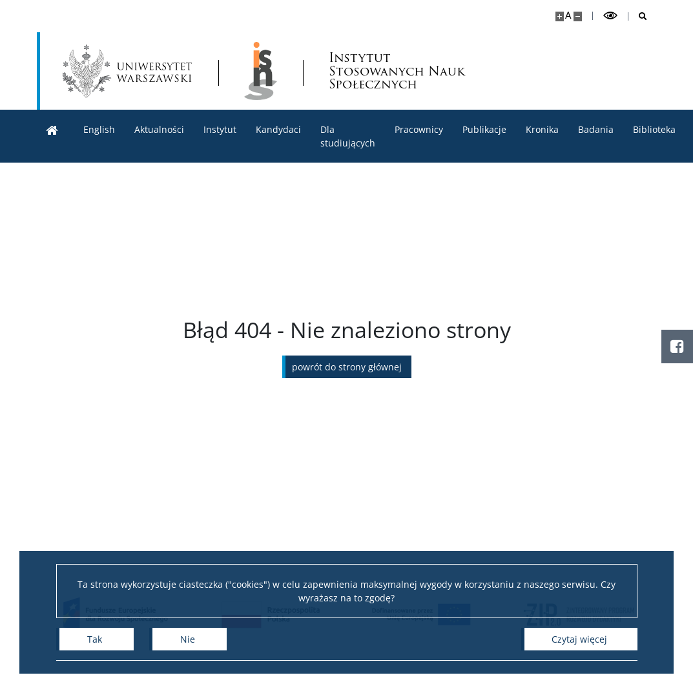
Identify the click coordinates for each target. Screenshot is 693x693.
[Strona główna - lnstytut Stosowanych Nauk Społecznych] (260, 71)
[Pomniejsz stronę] (578, 16)
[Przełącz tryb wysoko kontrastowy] (610, 16)
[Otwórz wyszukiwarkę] (637, 16)
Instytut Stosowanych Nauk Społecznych (397, 71)
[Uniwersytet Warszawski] (127, 71)
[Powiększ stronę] (559, 16)
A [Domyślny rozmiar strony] (568, 15)
